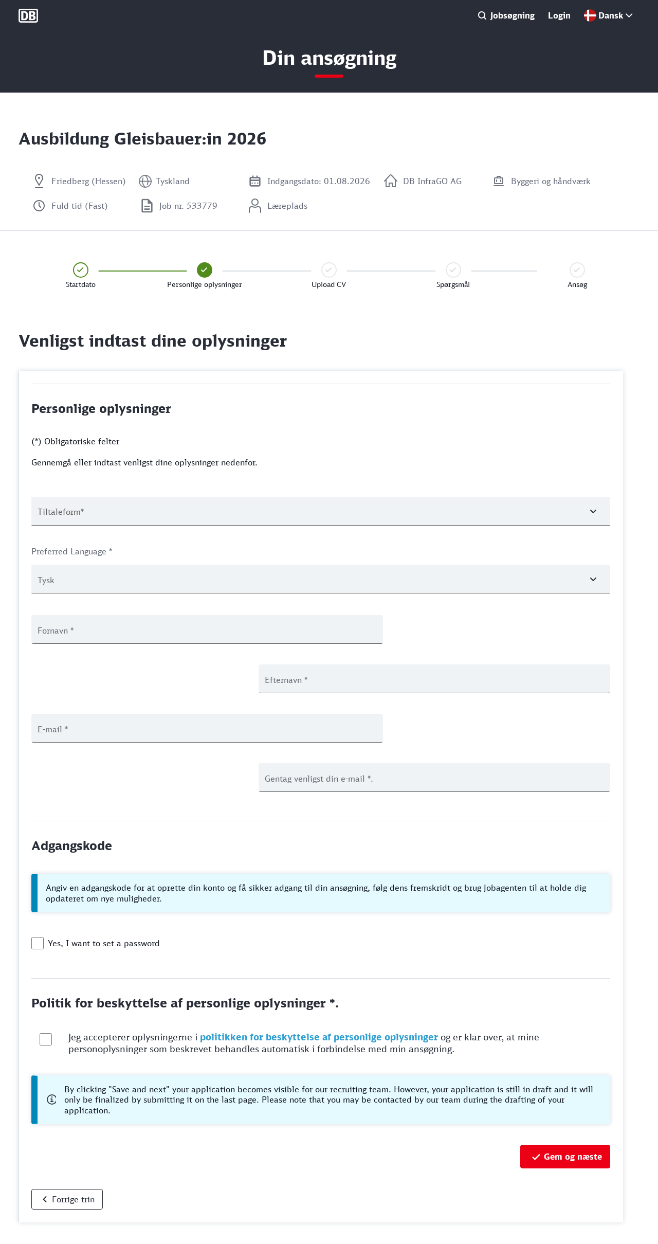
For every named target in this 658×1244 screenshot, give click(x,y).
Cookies (32, 1196)
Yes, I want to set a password (104, 844)
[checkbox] (37, 844)
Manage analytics (47, 1230)
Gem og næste (573, 1058)
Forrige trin (73, 1100)
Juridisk (31, 1213)
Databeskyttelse (45, 1179)
